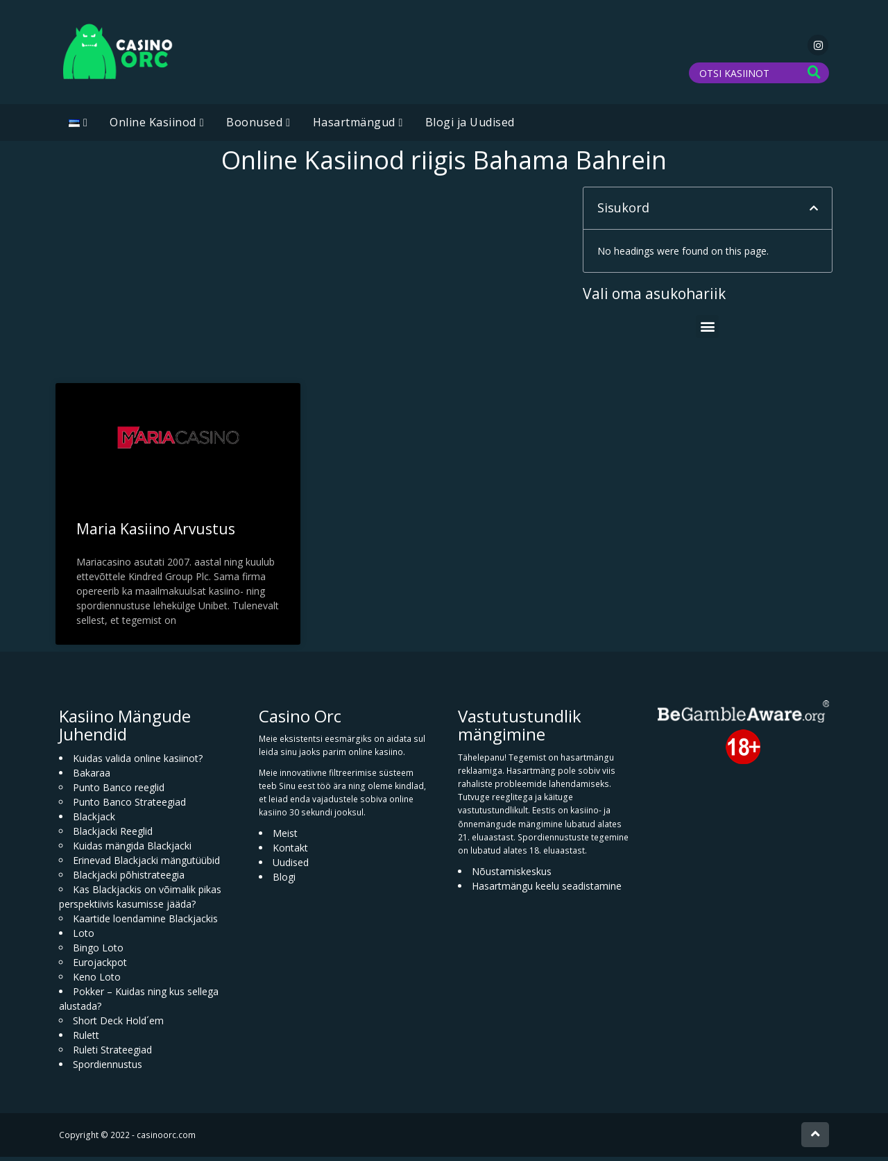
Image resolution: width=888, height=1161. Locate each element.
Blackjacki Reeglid (113, 835)
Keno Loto (97, 981)
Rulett (86, 1039)
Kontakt (290, 851)
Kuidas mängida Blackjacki (132, 849)
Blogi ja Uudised (470, 126)
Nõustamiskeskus (512, 875)
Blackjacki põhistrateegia (129, 878)
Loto (83, 937)
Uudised (291, 866)
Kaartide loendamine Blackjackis (145, 922)
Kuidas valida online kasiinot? (138, 762)
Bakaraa (91, 776)
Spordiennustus (107, 1068)
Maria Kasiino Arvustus (155, 533)
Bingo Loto (98, 951)
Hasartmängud (354, 126)
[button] (814, 212)
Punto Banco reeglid (118, 791)
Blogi (284, 881)
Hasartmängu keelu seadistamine (547, 890)
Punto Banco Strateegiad (129, 806)
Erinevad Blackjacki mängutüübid (146, 864)
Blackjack (94, 820)
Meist (285, 837)
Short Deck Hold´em (118, 1024)
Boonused (254, 126)
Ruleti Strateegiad (112, 1053)
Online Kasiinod (153, 126)
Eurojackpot (100, 966)
